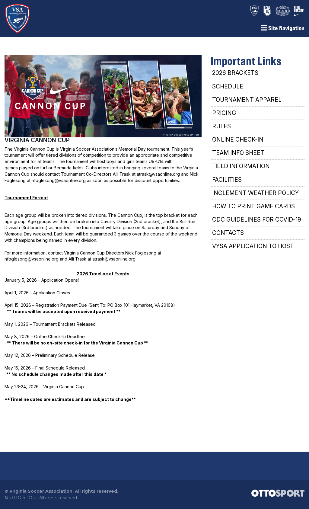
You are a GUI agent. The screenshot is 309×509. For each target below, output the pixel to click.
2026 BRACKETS (235, 75)
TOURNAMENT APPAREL (247, 101)
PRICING (224, 114)
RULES (221, 128)
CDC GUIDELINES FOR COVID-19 (256, 221)
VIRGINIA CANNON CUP (37, 142)
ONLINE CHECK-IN (237, 141)
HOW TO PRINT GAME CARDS (253, 208)
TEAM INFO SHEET (238, 155)
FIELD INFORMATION (241, 168)
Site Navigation (282, 30)
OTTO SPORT (23, 499)
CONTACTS (228, 235)
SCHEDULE (227, 88)
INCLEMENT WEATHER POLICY (255, 194)
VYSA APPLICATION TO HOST (253, 248)
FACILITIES (227, 181)
